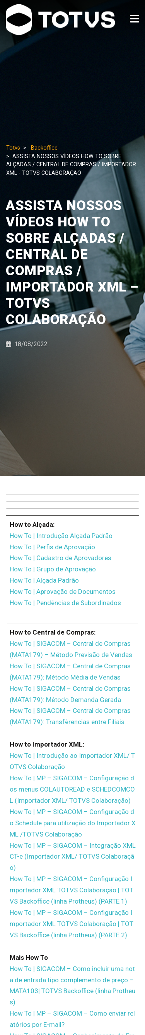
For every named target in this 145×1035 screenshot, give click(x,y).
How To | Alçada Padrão (44, 580)
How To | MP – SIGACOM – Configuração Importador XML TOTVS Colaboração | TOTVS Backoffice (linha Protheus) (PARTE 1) (71, 890)
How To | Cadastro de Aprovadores (60, 558)
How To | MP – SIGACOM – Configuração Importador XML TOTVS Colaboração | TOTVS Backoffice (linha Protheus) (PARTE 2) (71, 924)
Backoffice (44, 148)
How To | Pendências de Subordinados (65, 603)
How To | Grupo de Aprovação (53, 569)
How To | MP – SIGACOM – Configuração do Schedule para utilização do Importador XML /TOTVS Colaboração (73, 823)
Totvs (13, 148)
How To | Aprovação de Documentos (63, 591)
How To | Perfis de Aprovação (52, 547)
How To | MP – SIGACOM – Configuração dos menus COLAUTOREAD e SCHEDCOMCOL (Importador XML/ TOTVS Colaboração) (72, 789)
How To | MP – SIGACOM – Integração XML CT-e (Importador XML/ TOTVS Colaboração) (73, 857)
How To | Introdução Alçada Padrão (61, 536)
